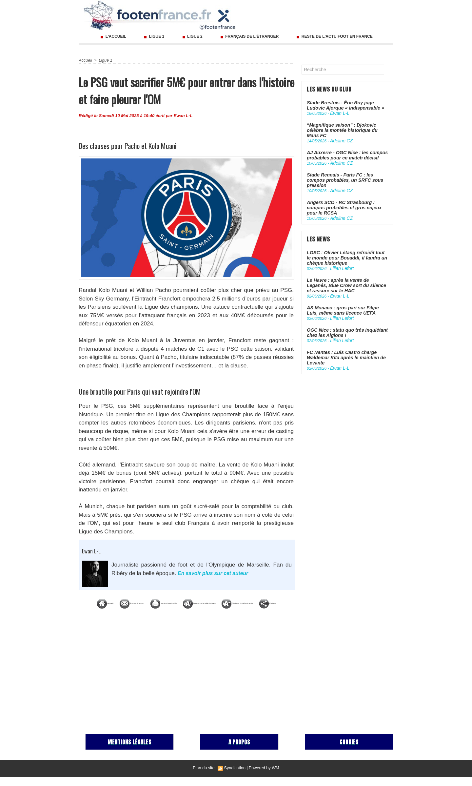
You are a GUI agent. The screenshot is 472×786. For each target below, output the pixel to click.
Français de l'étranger (249, 36)
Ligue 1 (154, 36)
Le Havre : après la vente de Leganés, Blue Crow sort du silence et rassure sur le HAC (345, 263)
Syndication (235, 777)
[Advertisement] (187, 679)
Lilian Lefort (340, 247)
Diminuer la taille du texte (187, 613)
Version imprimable (209, 603)
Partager (246, 613)
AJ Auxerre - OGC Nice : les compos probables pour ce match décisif (343, 148)
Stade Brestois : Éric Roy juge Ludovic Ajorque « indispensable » (346, 105)
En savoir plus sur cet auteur (216, 573)
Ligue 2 (192, 36)
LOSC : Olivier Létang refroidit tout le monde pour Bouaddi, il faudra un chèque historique (344, 237)
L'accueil (113, 36)
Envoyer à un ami (146, 603)
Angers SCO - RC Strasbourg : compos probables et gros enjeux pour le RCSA (346, 191)
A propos (239, 751)
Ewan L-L (183, 115)
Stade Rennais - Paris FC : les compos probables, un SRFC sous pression (345, 169)
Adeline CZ (339, 134)
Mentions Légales (130, 751)
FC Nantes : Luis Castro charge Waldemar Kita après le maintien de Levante (343, 332)
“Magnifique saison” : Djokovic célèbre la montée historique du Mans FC (346, 127)
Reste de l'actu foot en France (333, 36)
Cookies (349, 751)
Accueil (85, 60)
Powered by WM (262, 777)
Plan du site (205, 777)
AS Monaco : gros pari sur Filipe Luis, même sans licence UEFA (345, 287)
